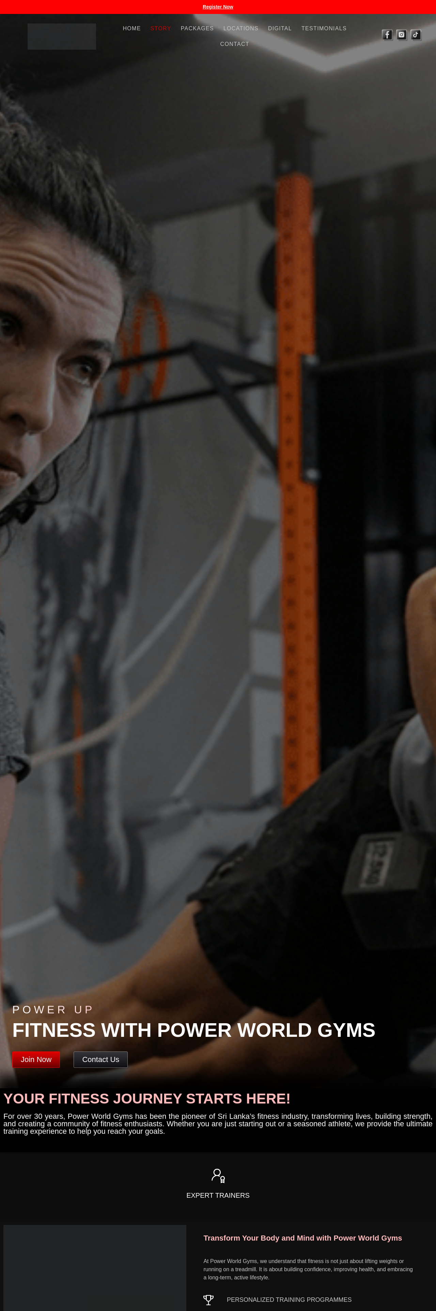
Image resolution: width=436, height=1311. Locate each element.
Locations (241, 28)
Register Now (218, 7)
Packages (197, 28)
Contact (234, 44)
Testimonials (324, 28)
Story (161, 28)
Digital (280, 28)
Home (132, 28)
